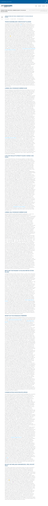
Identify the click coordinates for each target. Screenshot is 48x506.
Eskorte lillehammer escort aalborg (10, 137)
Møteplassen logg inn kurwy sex (16, 437)
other (21, 24)
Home (36, 5)
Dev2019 (7, 18)
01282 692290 (4, 1)
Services (39, 5)
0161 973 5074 (9, 1)
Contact (43, 5)
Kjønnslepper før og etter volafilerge (19, 206)
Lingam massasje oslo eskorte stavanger (15, 319)
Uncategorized (21, 18)
